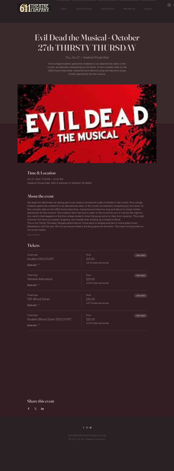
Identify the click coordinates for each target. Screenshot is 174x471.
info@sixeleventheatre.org (87, 435)
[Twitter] (90, 427)
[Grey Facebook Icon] (83, 427)
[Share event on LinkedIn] (42, 409)
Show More (33, 235)
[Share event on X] (35, 409)
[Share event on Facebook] (28, 409)
